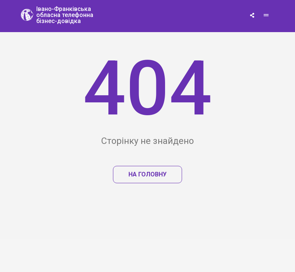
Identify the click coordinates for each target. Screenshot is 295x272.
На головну (147, 174)
